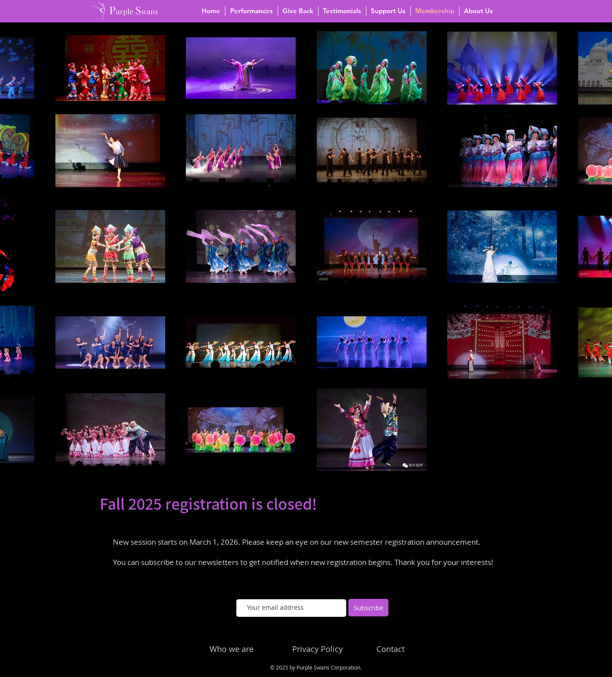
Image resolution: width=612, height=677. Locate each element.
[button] (251, 11)
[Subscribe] (368, 607)
